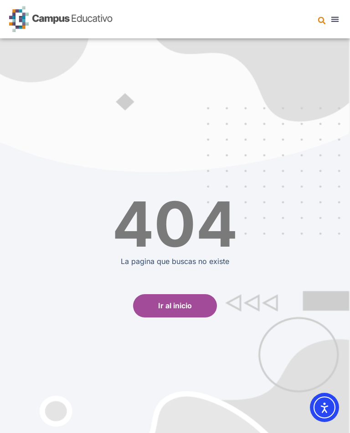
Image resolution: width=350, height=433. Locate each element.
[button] (322, 20)
